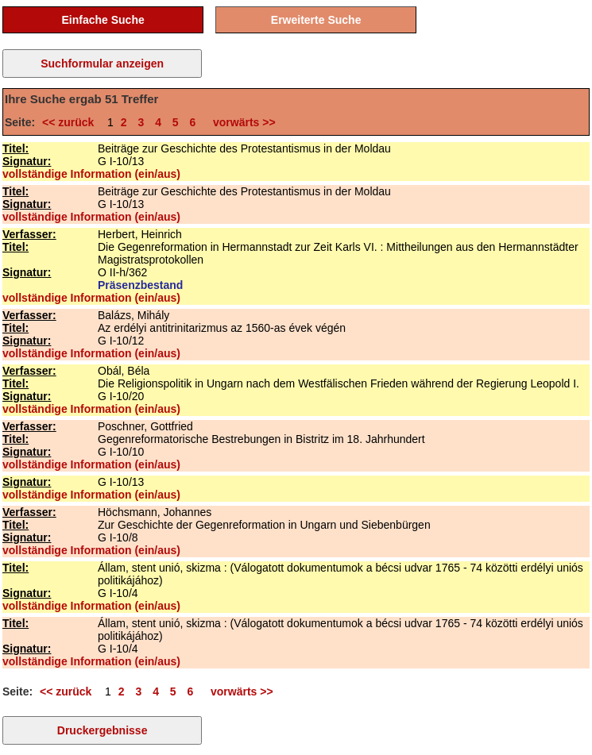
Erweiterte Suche (316, 19)
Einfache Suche (102, 19)
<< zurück (71, 122)
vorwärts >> (241, 122)
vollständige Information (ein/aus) (91, 174)
